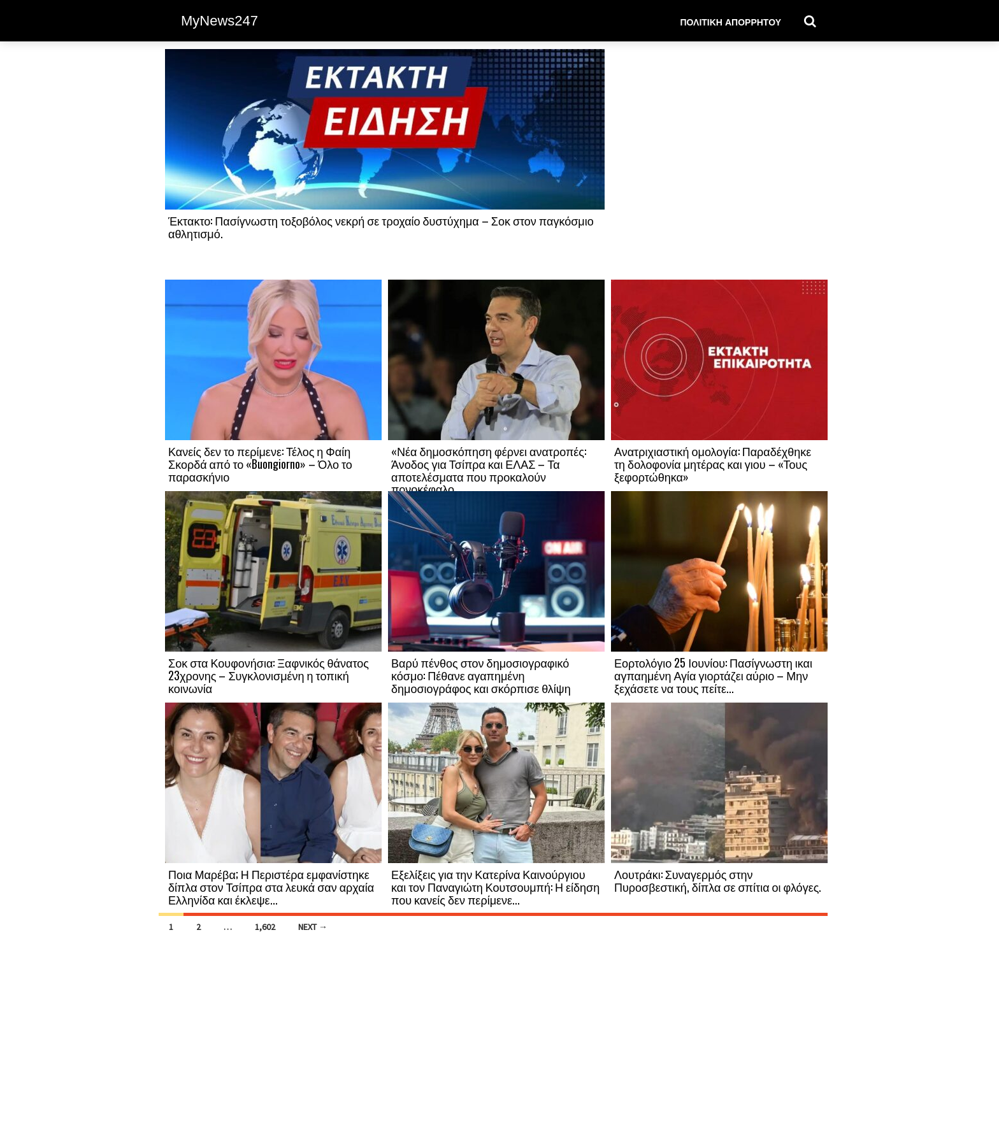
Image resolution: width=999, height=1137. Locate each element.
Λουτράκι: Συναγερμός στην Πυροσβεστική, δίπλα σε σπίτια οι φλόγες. (717, 880)
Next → (312, 927)
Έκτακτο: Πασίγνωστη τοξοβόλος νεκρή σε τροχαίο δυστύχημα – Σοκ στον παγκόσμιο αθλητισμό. (381, 226)
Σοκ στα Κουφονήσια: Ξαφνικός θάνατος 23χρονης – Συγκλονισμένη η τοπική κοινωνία (268, 675)
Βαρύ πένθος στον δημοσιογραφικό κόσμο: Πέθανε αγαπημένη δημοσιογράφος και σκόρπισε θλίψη (481, 675)
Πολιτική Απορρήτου (730, 21)
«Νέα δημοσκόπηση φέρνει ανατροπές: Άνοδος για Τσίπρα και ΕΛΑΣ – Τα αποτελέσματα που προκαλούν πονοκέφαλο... (488, 470)
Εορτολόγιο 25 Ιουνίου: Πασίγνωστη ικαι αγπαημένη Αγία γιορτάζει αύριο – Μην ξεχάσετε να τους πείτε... (713, 675)
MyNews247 (219, 21)
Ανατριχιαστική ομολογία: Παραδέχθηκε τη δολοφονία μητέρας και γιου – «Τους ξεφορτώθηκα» (712, 464)
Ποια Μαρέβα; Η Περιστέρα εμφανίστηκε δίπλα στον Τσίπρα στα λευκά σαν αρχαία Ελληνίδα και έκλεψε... (271, 887)
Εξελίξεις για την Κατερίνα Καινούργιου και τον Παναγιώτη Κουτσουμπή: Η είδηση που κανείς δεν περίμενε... (495, 887)
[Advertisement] (719, 164)
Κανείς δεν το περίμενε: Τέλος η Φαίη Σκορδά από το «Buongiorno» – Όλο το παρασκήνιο (260, 464)
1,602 (265, 927)
